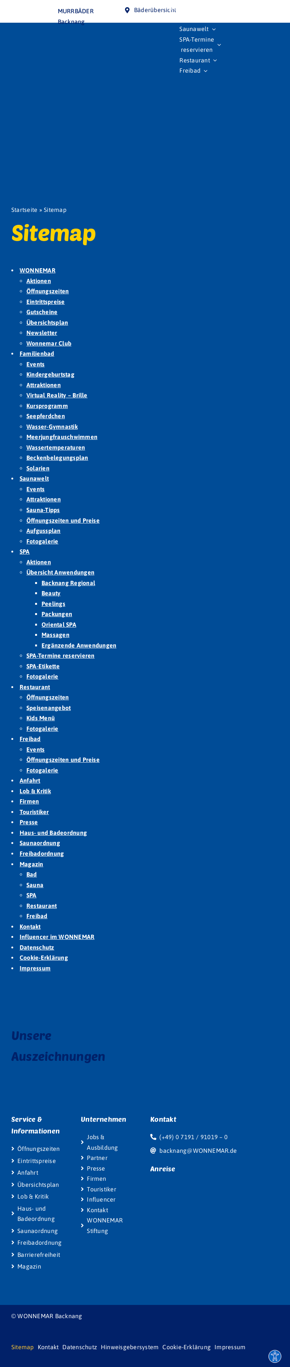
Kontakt (30, 926)
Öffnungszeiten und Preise (63, 520)
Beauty (51, 593)
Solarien (37, 468)
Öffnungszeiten (47, 291)
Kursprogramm (47, 405)
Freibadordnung (42, 853)
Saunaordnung (40, 842)
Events (35, 364)
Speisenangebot (48, 707)
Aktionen (38, 280)
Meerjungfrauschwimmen (61, 436)
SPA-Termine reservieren (60, 655)
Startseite (24, 209)
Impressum (35, 968)
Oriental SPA (59, 624)
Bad (31, 874)
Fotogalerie (42, 541)
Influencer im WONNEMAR (57, 936)
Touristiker (34, 811)
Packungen (57, 613)
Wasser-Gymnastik (52, 426)
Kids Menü (40, 718)
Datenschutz (37, 947)
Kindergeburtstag (50, 374)
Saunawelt (34, 478)
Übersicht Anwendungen (60, 572)
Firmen (29, 801)
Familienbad (37, 353)
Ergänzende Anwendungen (79, 645)
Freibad (30, 738)
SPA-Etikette (43, 666)
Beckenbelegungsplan (57, 457)
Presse (29, 822)
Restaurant (35, 687)
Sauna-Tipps (43, 509)
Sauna (34, 884)
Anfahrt (30, 780)
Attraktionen (43, 384)
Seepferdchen (45, 416)
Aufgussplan (43, 530)
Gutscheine (41, 311)
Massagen (55, 634)
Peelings (53, 603)
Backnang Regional (68, 582)
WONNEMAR (38, 270)
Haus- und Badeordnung (53, 832)
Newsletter (41, 332)
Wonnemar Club (48, 343)
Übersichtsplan (47, 322)
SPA (25, 551)
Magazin (31, 864)
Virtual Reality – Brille (57, 395)
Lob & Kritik (35, 791)
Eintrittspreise (45, 301)
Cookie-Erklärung (44, 957)
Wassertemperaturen (55, 447)
